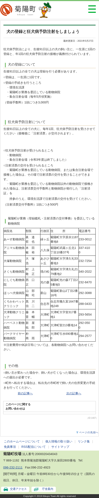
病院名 (8, 231)
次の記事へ (73, 393)
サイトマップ (60, 446)
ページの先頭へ (89, 432)
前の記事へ (25, 393)
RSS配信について (33, 446)
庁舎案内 (47, 489)
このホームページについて (22, 441)
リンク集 (84, 441)
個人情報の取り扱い (58, 441)
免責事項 (10, 446)
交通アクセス (18, 489)
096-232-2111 (12, 467)
